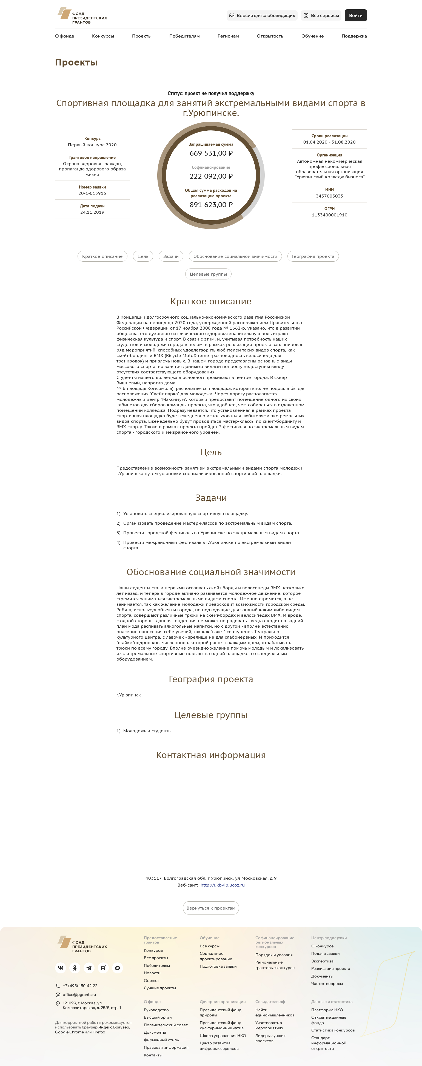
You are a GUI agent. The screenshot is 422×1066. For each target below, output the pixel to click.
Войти (356, 15)
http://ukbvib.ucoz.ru (223, 876)
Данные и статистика (332, 993)
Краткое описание (102, 255)
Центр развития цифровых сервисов (219, 1037)
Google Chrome (69, 1023)
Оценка (151, 971)
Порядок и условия (274, 946)
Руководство (156, 1001)
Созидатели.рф (270, 993)
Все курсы (209, 937)
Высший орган (158, 1008)
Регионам (228, 35)
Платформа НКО (327, 1001)
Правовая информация (166, 1038)
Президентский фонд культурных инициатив (222, 1016)
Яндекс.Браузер (113, 1018)
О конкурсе (322, 937)
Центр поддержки (329, 929)
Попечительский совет (166, 1016)
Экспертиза (322, 952)
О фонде (64, 35)
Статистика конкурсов (333, 1021)
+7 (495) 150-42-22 (76, 977)
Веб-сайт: (189, 876)
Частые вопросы (327, 975)
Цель (143, 255)
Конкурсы (103, 35)
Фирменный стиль (161, 1031)
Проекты (142, 35)
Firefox (99, 1023)
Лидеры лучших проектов (270, 1029)
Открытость (270, 35)
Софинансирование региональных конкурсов (275, 933)
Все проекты (156, 949)
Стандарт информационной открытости (328, 1034)
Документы (322, 967)
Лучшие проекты (160, 979)
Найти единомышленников (275, 1004)
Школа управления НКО (223, 1026)
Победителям (184, 35)
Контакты (153, 1046)
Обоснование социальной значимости (235, 255)
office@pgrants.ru (75, 986)
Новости (152, 964)
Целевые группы (208, 269)
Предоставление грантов (160, 931)
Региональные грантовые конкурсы (275, 956)
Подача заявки (325, 944)
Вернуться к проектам (211, 899)
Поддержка (354, 35)
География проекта (313, 255)
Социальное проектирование (216, 947)
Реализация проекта (330, 960)
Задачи (171, 255)
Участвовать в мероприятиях (269, 1016)
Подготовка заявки (218, 957)
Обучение (312, 35)
